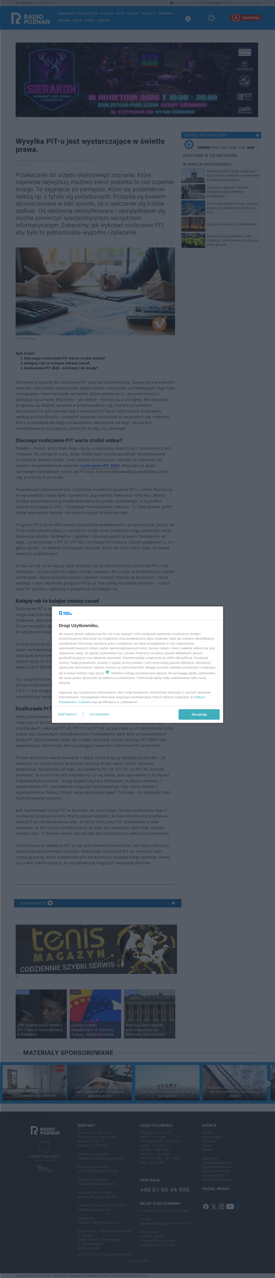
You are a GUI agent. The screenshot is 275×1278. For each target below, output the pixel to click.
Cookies (84, 702)
